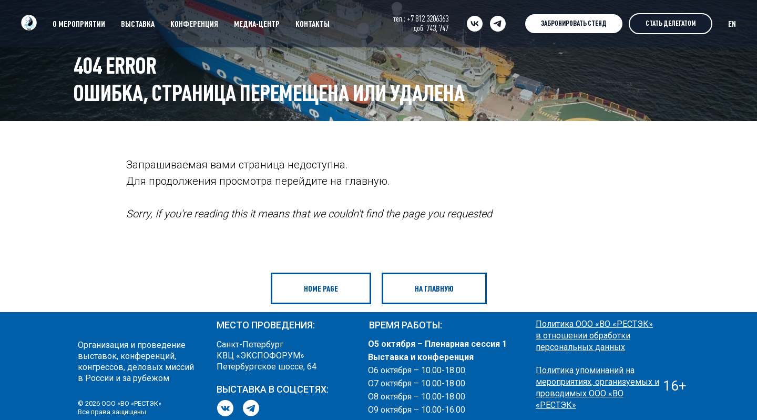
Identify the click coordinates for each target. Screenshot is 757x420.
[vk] (475, 24)
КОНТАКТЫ (312, 23)
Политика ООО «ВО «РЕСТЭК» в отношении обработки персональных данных (594, 335)
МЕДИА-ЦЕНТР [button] (257, 23)
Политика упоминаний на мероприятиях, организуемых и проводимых (597, 381)
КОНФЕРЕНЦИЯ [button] (194, 23)
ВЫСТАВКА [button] (138, 23)
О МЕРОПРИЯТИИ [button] (79, 23)
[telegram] (498, 24)
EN (732, 23)
